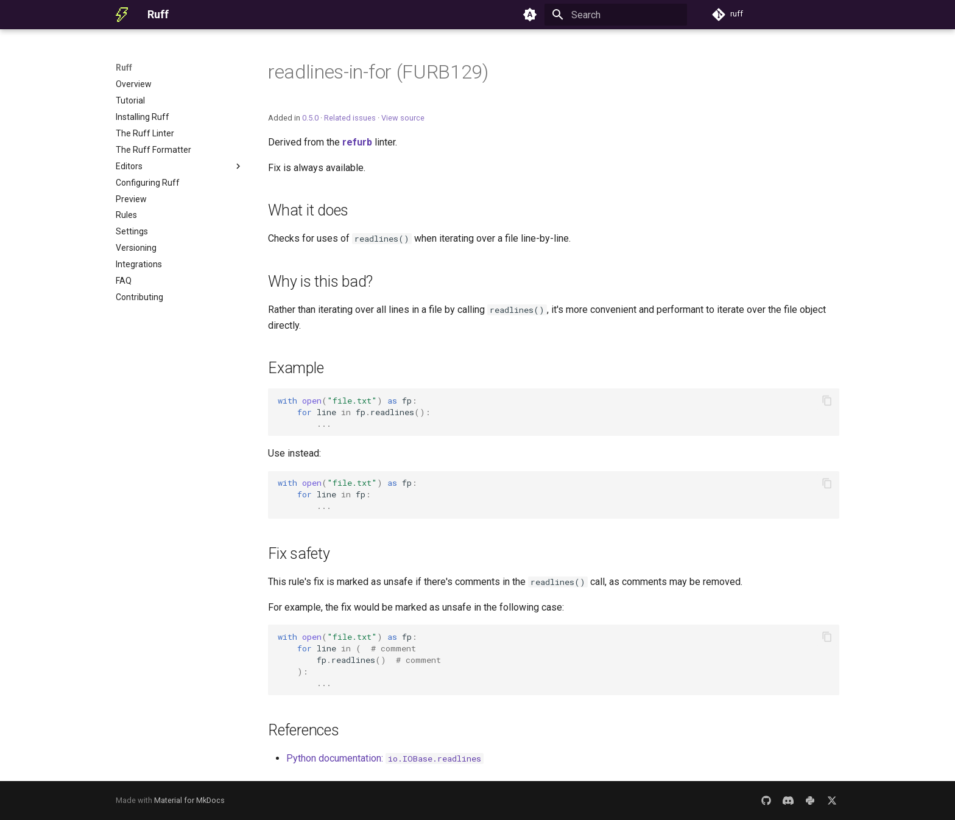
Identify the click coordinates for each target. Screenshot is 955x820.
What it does (308, 210)
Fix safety (299, 553)
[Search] (615, 15)
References (303, 730)
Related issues (350, 117)
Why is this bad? (320, 281)
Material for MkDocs (189, 800)
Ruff (124, 67)
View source (403, 117)
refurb (357, 142)
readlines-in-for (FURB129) (378, 71)
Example (295, 368)
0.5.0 (310, 117)
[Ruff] (122, 14)
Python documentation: (385, 758)
